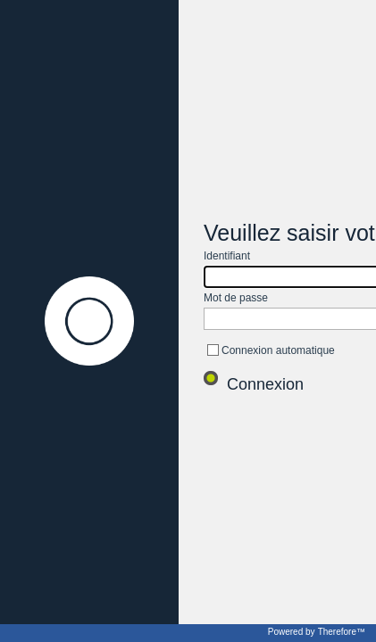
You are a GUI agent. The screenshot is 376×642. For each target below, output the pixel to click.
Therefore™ (341, 632)
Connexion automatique (278, 350)
